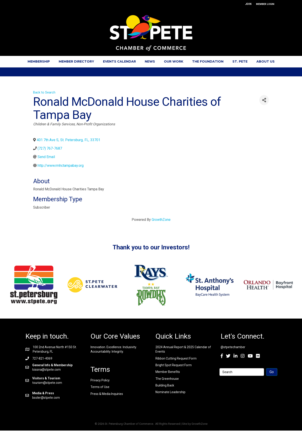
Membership (39, 61)
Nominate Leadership (170, 392)
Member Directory (76, 61)
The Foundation (207, 61)
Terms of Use (100, 387)
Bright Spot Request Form (173, 365)
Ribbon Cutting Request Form (176, 358)
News (150, 61)
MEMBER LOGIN (265, 4)
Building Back (164, 385)
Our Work (173, 61)
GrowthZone (161, 220)
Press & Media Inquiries (107, 394)
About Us (265, 61)
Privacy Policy (100, 380)
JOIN (248, 4)
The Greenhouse (167, 378)
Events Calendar (119, 61)
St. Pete (240, 61)
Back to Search (44, 92)
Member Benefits (167, 372)
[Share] (264, 100)
